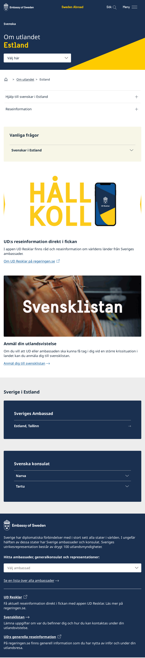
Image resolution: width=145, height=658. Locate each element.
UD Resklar (13, 597)
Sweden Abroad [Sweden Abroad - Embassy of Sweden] (72, 7)
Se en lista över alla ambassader (29, 581)
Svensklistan (14, 617)
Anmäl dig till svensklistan (24, 363)
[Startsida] (7, 79)
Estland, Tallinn (26, 426)
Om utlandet (25, 79)
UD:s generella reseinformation (30, 637)
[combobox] (37, 58)
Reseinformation (19, 109)
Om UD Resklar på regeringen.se (29, 261)
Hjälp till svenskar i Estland (27, 96)
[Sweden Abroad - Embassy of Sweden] (22, 7)
